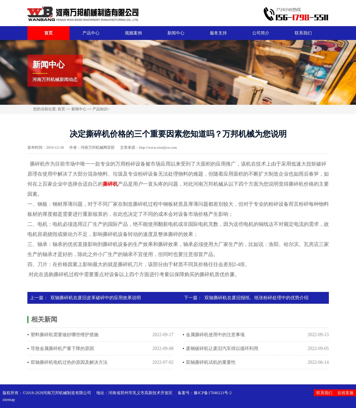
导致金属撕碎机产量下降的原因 (62, 348)
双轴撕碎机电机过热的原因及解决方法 (69, 362)
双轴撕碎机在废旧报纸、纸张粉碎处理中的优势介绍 (257, 297)
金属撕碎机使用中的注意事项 (215, 334)
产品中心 (90, 33)
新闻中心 (175, 33)
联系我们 (303, 33)
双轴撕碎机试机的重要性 (211, 362)
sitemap (9, 399)
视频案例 (133, 33)
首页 (48, 33)
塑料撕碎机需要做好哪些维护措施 (64, 334)
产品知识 (100, 109)
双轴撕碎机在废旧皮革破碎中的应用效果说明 (95, 297)
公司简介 (260, 33)
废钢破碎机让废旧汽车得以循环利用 (222, 348)
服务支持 (218, 33)
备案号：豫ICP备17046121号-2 (204, 393)
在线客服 (345, 393)
